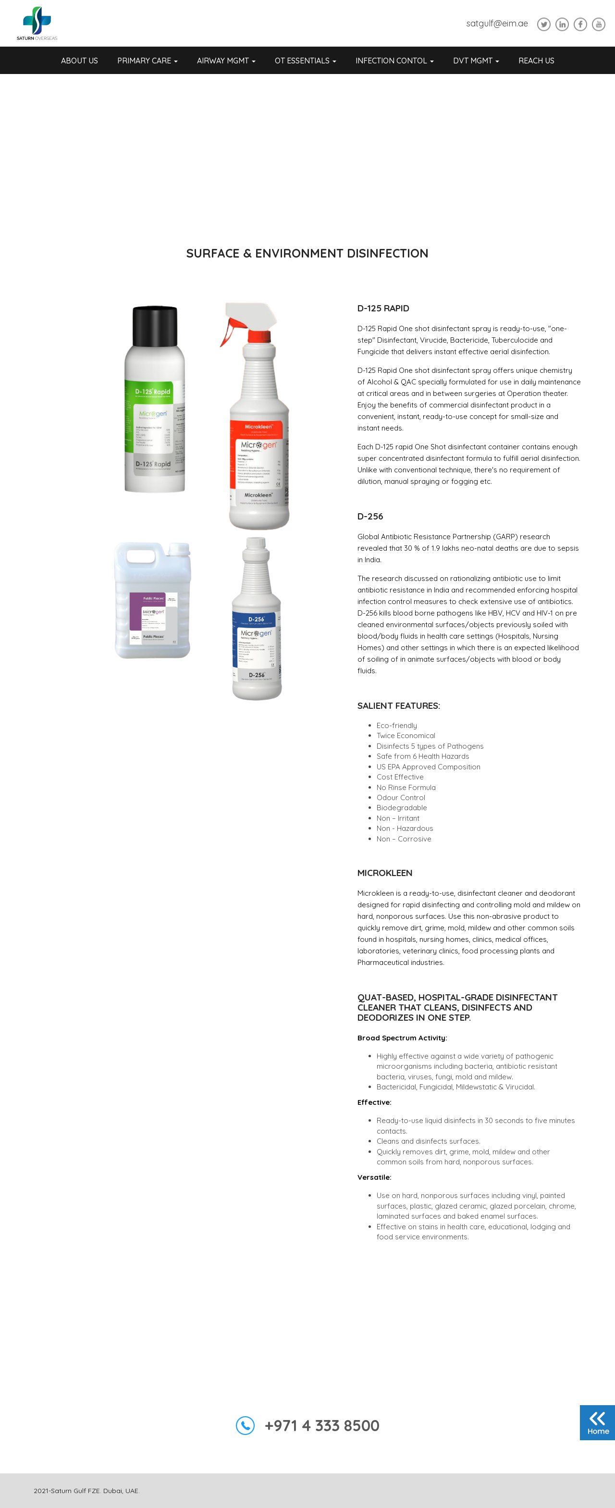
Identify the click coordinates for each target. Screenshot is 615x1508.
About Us (79, 60)
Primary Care (147, 60)
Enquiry (307, 1326)
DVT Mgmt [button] (476, 60)
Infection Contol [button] (395, 60)
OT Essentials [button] (305, 60)
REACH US (536, 60)
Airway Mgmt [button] (226, 60)
